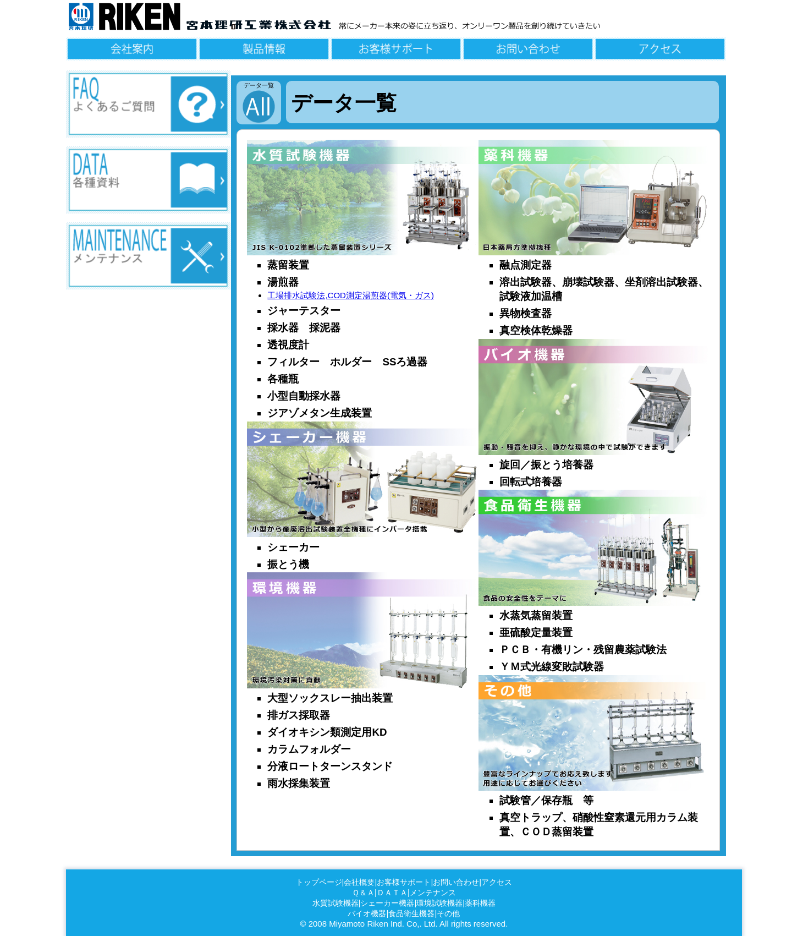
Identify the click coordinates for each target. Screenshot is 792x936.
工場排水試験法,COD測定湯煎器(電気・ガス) (350, 295)
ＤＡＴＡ (392, 893)
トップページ (319, 882)
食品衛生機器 (411, 914)
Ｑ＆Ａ (363, 893)
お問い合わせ (456, 882)
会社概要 (359, 882)
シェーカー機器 (387, 903)
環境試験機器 (439, 903)
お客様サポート (404, 882)
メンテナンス (433, 893)
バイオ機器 (367, 914)
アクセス (496, 882)
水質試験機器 (335, 903)
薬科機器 (480, 903)
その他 (448, 914)
